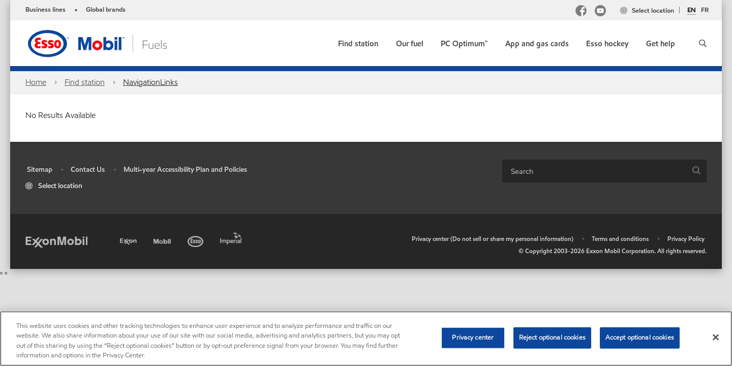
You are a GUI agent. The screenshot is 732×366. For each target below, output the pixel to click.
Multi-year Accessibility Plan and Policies (185, 169)
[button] (703, 43)
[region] (366, 338)
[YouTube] (600, 12)
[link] (358, 41)
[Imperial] (232, 237)
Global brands (106, 9)
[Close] (716, 337)
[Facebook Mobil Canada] (581, 12)
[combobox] (604, 171)
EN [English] (691, 11)
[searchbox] (594, 171)
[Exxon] (129, 240)
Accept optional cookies (639, 337)
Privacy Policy (686, 238)
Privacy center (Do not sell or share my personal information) (492, 238)
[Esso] (196, 240)
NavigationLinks (150, 82)
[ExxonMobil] (56, 241)
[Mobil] (163, 240)
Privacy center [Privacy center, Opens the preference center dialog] (473, 337)
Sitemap (39, 169)
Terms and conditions (620, 238)
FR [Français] (705, 10)
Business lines (45, 9)
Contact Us (88, 169)
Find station (85, 82)
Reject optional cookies (552, 337)
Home (35, 82)
